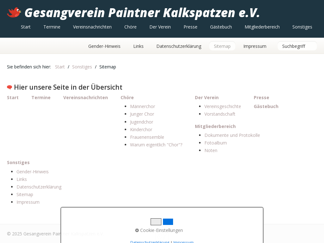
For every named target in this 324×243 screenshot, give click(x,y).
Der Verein (160, 27)
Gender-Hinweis (104, 46)
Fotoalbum (215, 143)
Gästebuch (221, 27)
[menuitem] (25, 26)
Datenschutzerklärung (178, 46)
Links (138, 46)
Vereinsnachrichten (92, 27)
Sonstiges (302, 27)
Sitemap (222, 46)
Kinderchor (141, 129)
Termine (51, 27)
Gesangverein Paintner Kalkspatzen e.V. (142, 12)
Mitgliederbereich (262, 27)
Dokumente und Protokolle (232, 135)
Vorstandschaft (219, 114)
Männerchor (142, 106)
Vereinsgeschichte (222, 106)
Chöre (130, 27)
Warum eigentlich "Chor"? (156, 145)
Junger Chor (142, 114)
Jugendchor (141, 122)
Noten (210, 150)
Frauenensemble (147, 137)
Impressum (254, 46)
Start (26, 27)
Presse (190, 27)
